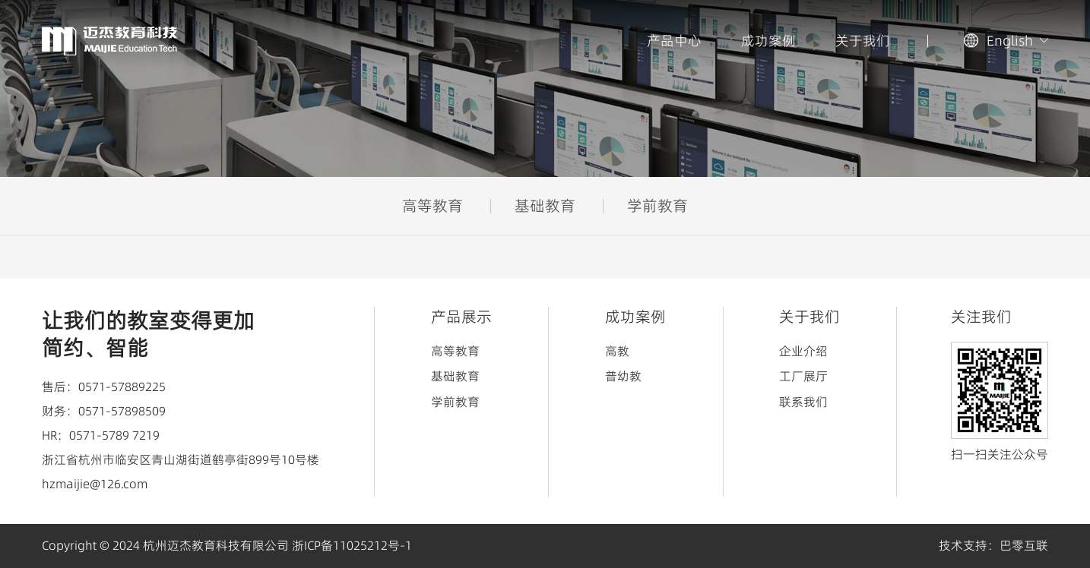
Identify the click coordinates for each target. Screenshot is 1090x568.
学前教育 (657, 205)
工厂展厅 (803, 376)
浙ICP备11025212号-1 (352, 545)
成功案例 (768, 40)
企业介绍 (803, 350)
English (1010, 40)
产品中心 (674, 40)
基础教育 (545, 205)
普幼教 (623, 376)
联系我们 (803, 401)
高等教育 (432, 205)
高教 (617, 350)
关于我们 (862, 40)
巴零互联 (1024, 545)
